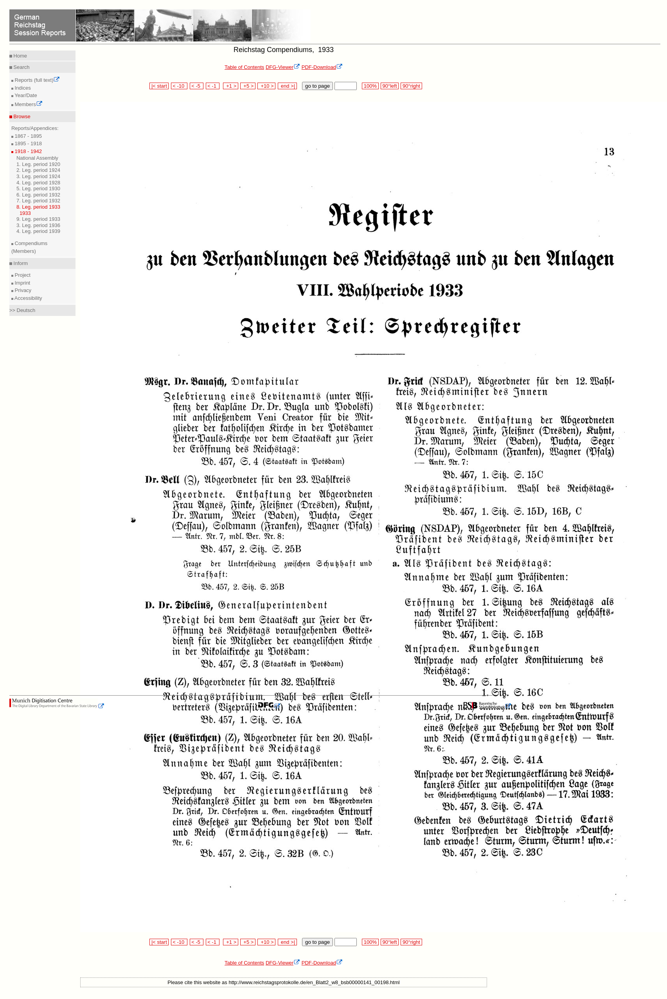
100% (370, 86)
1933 (25, 213)
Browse (21, 116)
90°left (389, 86)
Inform (20, 263)
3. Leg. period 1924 (38, 176)
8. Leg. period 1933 (38, 207)
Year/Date (25, 95)
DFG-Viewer (283, 67)
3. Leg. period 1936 (38, 225)
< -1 (212, 86)
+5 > (248, 86)
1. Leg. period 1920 (38, 164)
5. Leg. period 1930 (38, 188)
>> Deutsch (22, 310)
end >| (287, 86)
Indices (22, 88)
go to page (317, 86)
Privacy (22, 290)
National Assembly (37, 158)
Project (22, 275)
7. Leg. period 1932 (38, 201)
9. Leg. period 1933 (38, 219)
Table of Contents (244, 67)
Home (19, 56)
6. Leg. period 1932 (38, 195)
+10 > (266, 86)
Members (28, 104)
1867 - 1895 (27, 136)
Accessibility (27, 298)
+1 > (230, 86)
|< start (159, 86)
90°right (411, 86)
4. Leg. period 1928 (38, 183)
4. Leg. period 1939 (38, 231)
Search (21, 67)
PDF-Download (322, 67)
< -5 (196, 86)
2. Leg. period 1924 (38, 170)
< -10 (179, 86)
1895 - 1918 (27, 143)
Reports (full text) (36, 80)
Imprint (21, 283)
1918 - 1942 (27, 151)
